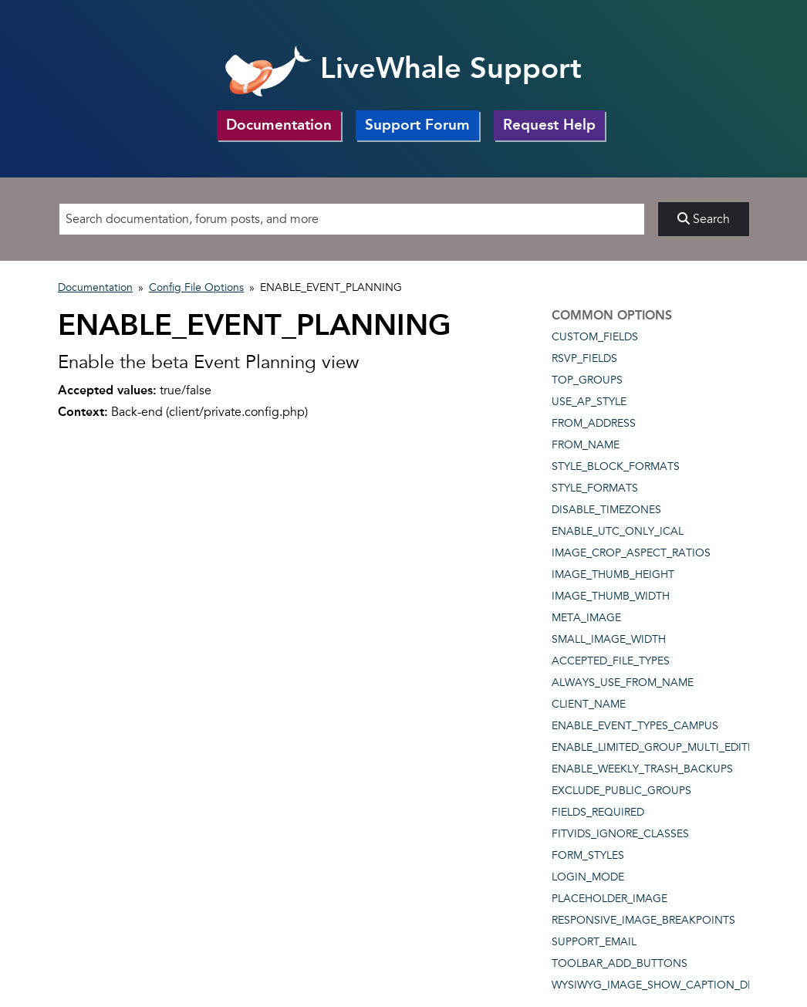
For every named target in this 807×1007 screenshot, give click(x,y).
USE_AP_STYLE (589, 401)
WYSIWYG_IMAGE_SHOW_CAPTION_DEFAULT (669, 985)
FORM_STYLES (588, 855)
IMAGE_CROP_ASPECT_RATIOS (631, 552)
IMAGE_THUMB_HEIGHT (613, 574)
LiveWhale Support (403, 68)
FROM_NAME (586, 444)
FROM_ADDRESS (594, 423)
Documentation (279, 124)
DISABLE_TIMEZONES (606, 509)
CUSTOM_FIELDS (595, 336)
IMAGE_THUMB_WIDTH (611, 596)
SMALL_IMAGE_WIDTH (609, 639)
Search (703, 219)
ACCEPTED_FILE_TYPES (611, 660)
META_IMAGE (586, 617)
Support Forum (417, 124)
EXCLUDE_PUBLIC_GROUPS (621, 790)
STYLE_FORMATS (595, 488)
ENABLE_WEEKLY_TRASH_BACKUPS (642, 769)
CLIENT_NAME (589, 704)
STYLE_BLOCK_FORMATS (616, 466)
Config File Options (196, 287)
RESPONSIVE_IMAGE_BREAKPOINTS (643, 920)
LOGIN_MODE (588, 877)
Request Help (549, 124)
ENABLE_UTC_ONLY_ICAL (618, 531)
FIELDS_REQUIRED (598, 812)
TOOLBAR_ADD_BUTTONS (619, 963)
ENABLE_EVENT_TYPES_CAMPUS (635, 725)
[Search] (352, 219)
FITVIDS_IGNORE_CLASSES (620, 833)
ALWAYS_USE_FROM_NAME (623, 682)
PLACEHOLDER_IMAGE (609, 898)
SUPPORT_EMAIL (594, 941)
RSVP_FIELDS (584, 358)
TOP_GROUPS (587, 380)
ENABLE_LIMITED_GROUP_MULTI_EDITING (660, 747)
